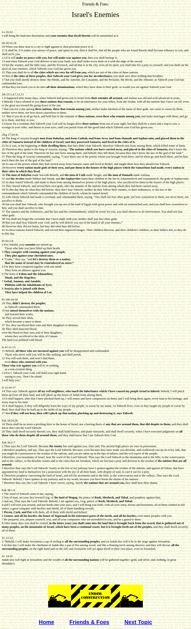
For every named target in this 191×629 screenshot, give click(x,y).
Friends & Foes (89, 622)
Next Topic (138, 622)
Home (46, 622)
